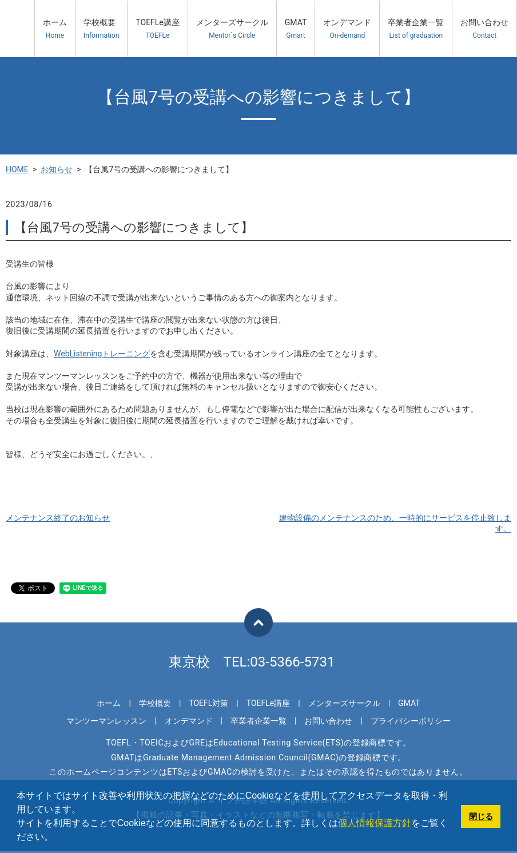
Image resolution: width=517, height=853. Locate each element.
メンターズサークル (232, 29)
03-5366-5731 (292, 662)
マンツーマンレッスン (106, 720)
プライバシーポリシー (411, 720)
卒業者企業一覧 (416, 29)
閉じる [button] (481, 816)
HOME (17, 169)
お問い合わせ (484, 29)
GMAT (296, 29)
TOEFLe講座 (157, 29)
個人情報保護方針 (374, 823)
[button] (57, 838)
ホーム (55, 29)
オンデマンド (347, 29)
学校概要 (101, 29)
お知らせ (57, 169)
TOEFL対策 (208, 703)
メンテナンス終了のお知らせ (58, 517)
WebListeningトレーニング (102, 353)
